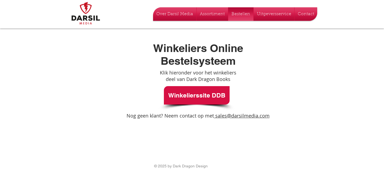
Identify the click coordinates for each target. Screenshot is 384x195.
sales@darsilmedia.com (242, 115)
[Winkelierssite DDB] (197, 95)
